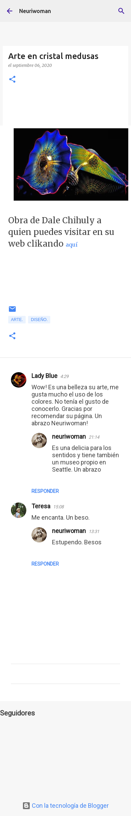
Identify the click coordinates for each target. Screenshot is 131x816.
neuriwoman (69, 436)
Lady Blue (44, 375)
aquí (72, 244)
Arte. (17, 319)
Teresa (40, 506)
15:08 (58, 506)
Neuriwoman (35, 11)
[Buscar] (121, 11)
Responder (45, 491)
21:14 (94, 437)
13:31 (94, 531)
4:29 (64, 376)
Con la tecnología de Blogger (65, 805)
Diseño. (39, 319)
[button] (12, 79)
